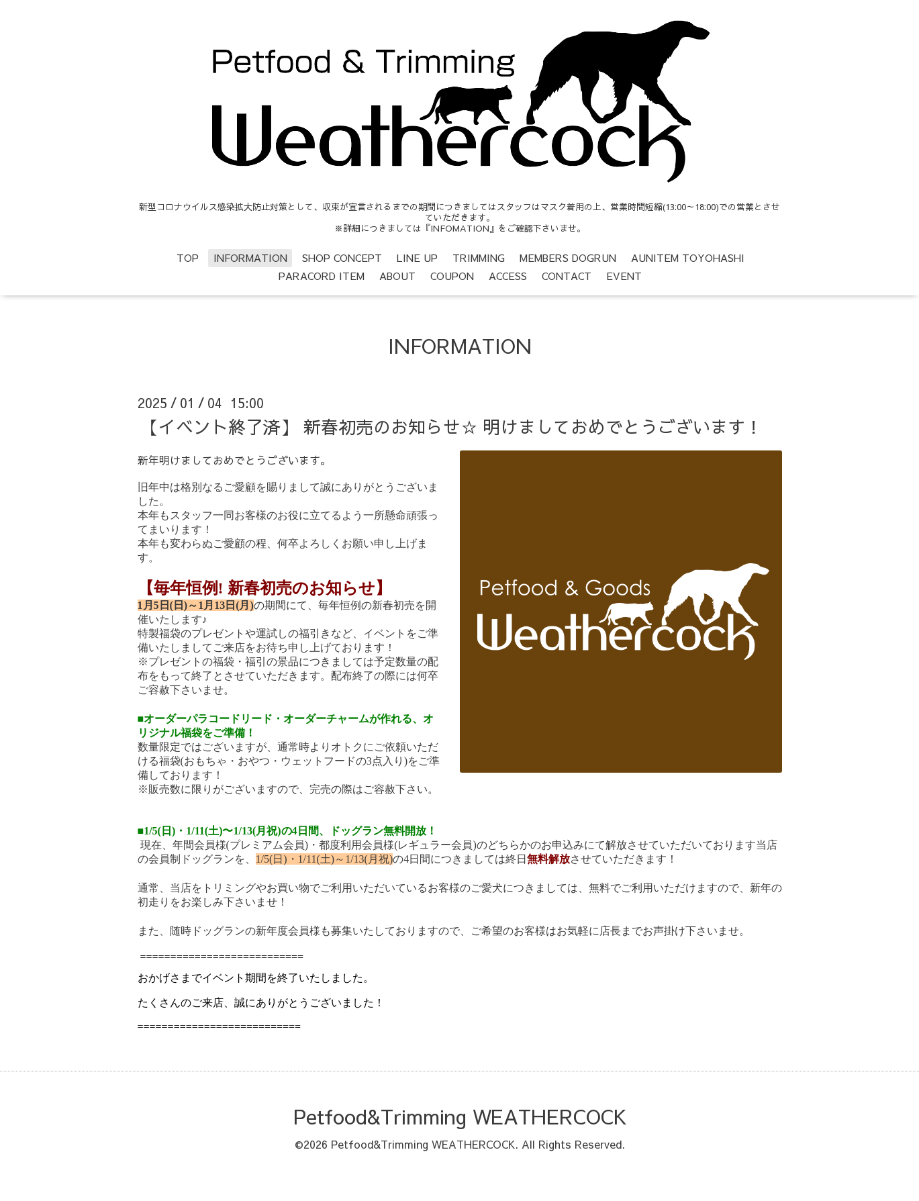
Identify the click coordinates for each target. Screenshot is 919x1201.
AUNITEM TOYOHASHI (687, 257)
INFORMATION (250, 257)
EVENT (624, 276)
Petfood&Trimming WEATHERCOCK (459, 1116)
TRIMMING (478, 257)
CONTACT (566, 276)
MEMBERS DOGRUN (568, 257)
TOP (188, 257)
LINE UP (417, 257)
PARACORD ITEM (322, 276)
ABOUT (397, 276)
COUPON (452, 276)
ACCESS (508, 276)
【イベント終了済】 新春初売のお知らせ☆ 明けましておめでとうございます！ (452, 426)
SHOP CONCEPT (342, 257)
